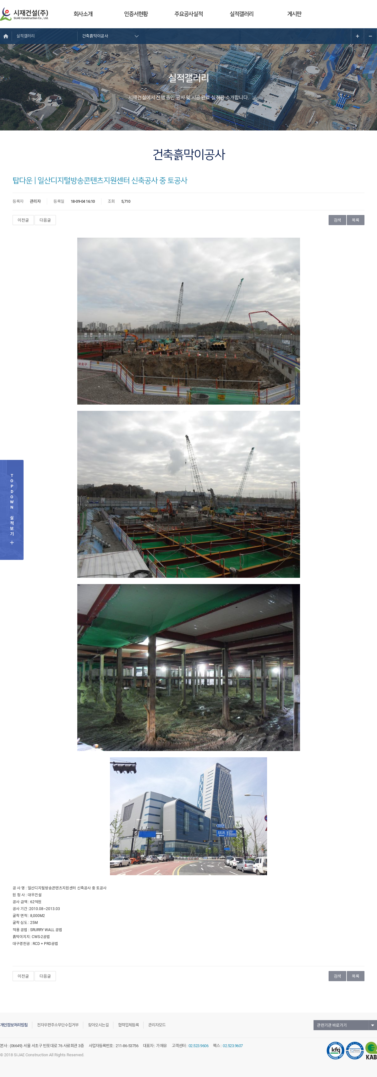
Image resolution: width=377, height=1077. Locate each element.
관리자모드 (157, 1025)
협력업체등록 (128, 1025)
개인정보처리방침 (14, 1025)
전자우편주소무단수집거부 (58, 1025)
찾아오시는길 (98, 1025)
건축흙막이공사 (95, 36)
